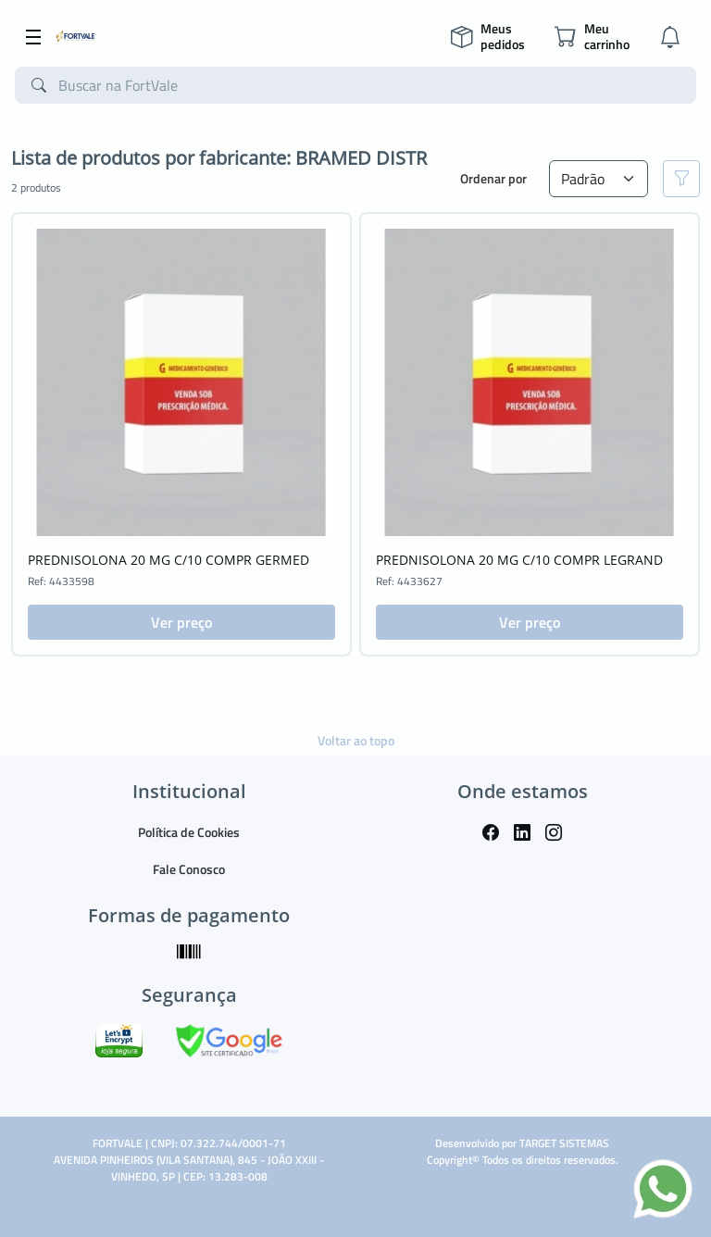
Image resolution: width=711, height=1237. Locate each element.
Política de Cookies (189, 832)
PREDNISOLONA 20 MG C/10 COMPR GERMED (168, 560)
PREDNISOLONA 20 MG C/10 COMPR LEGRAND (519, 560)
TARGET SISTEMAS (564, 1143)
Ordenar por (493, 178)
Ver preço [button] (181, 622)
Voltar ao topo (356, 740)
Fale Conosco (189, 869)
